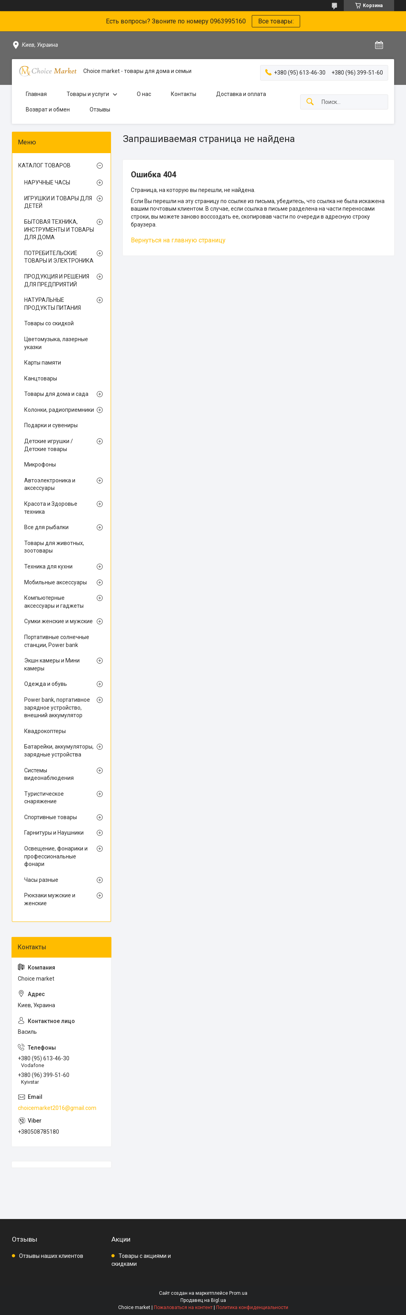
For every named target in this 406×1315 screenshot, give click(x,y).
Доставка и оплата (241, 94)
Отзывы (100, 109)
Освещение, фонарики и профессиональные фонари (56, 856)
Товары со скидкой (49, 323)
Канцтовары (40, 378)
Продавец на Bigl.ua (203, 1300)
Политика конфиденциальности (252, 1307)
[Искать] (310, 102)
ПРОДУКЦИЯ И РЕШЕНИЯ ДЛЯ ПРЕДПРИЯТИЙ (56, 280)
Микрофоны (40, 464)
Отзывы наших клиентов (51, 1256)
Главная (36, 94)
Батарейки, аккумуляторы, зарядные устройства (59, 750)
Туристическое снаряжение (44, 798)
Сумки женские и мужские (58, 621)
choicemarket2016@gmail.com (57, 1108)
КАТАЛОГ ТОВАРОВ (44, 165)
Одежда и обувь (45, 684)
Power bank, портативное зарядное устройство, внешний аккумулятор (57, 707)
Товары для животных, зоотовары (54, 547)
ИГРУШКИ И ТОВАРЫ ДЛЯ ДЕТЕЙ (58, 202)
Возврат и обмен (48, 109)
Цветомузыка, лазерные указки (56, 343)
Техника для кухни (48, 566)
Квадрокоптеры (45, 731)
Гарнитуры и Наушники (54, 832)
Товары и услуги (88, 94)
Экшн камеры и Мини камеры (52, 664)
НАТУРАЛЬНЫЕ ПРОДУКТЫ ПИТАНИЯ (52, 304)
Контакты (183, 94)
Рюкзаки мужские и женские (49, 899)
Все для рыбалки (46, 527)
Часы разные (41, 880)
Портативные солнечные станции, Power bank (56, 641)
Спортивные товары (50, 817)
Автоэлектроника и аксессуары (49, 484)
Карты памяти (42, 362)
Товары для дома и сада (56, 394)
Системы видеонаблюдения (49, 774)
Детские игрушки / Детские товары (48, 445)
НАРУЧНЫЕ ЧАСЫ (47, 182)
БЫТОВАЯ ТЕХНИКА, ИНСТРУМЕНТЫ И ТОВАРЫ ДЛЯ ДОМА (59, 229)
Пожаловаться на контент (183, 1307)
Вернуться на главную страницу (178, 240)
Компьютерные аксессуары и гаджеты (54, 602)
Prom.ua (238, 1293)
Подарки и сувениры (51, 425)
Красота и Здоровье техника (50, 508)
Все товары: (276, 21)
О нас (144, 94)
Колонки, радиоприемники (59, 410)
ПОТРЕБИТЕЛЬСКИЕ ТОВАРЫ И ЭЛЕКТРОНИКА (59, 257)
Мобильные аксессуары (55, 582)
